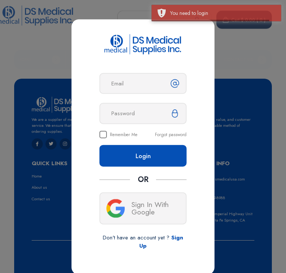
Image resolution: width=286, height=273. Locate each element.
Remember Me (123, 134)
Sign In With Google (137, 208)
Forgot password (171, 134)
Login (143, 155)
